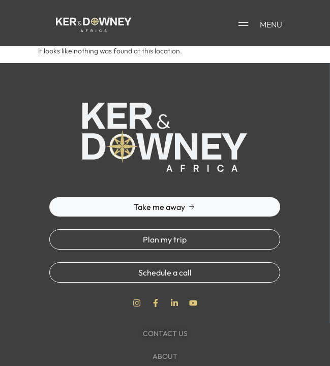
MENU (271, 24)
